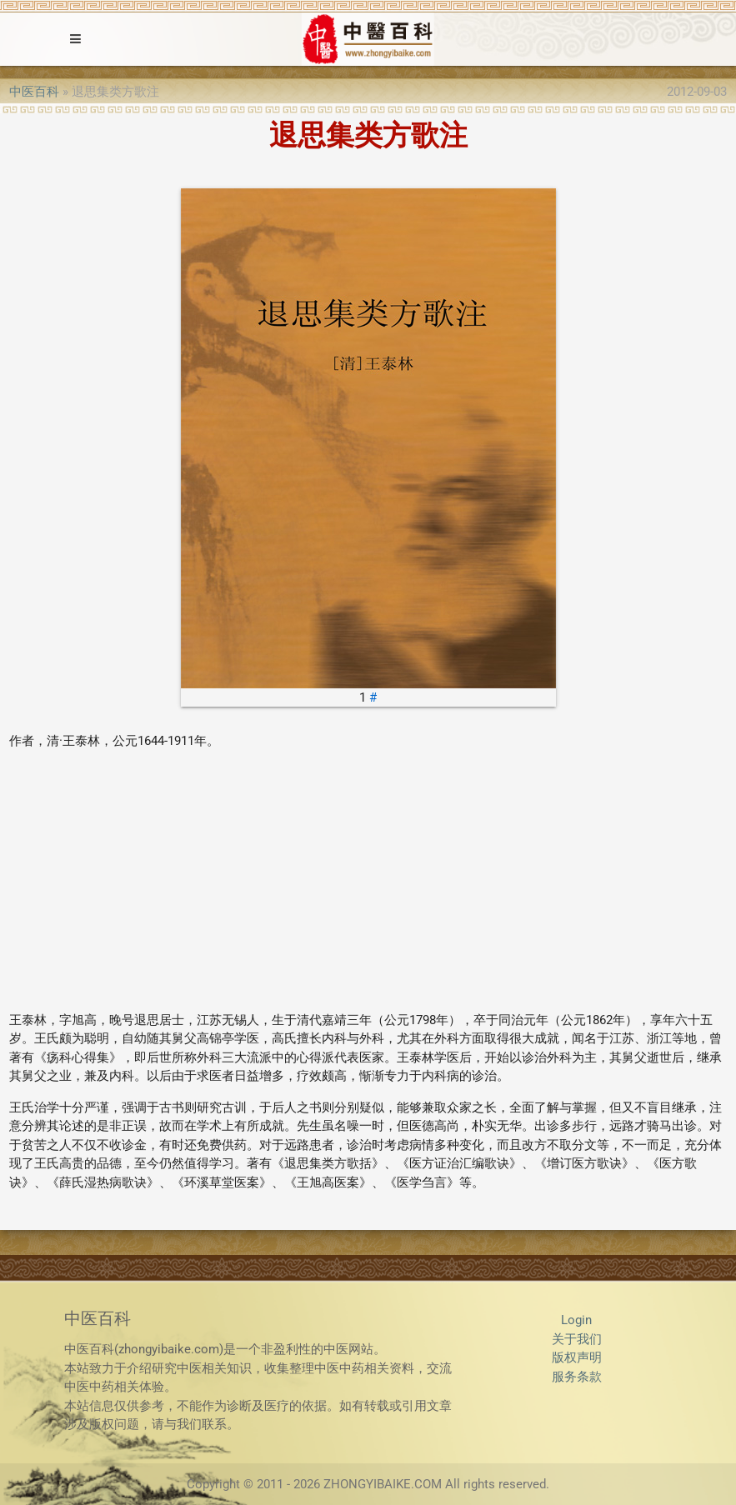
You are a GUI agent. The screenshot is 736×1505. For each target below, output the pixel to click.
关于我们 (577, 1339)
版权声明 (577, 1357)
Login (576, 1320)
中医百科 (34, 91)
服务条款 (577, 1376)
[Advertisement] (368, 881)
